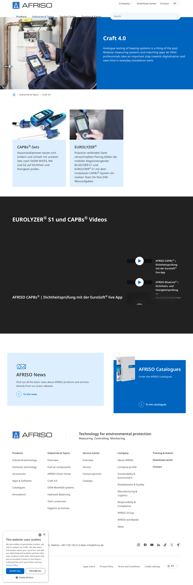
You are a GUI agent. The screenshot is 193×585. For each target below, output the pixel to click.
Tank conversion (56, 510)
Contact (164, 6)
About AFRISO (125, 469)
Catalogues (18, 496)
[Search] (144, 18)
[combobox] (39, 534)
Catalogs (88, 490)
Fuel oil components (59, 476)
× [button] (44, 535)
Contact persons (92, 483)
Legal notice (89, 575)
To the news (30, 403)
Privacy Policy (106, 575)
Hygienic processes (58, 517)
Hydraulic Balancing (58, 503)
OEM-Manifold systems (60, 496)
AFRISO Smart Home (59, 483)
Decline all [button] (36, 571)
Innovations (19, 503)
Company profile (127, 476)
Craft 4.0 (52, 490)
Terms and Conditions (129, 575)
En (176, 6)
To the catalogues (156, 413)
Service (87, 476)
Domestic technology (24, 476)
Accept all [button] (15, 571)
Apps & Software (22, 490)
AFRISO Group (126, 522)
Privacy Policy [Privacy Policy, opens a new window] (12, 565)
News (121, 536)
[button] (154, 308)
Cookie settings (152, 575)
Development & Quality (131, 493)
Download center (147, 6)
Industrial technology (24, 469)
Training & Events (163, 462)
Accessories (19, 483)
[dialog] (25, 556)
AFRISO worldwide (128, 529)
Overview (52, 469)
